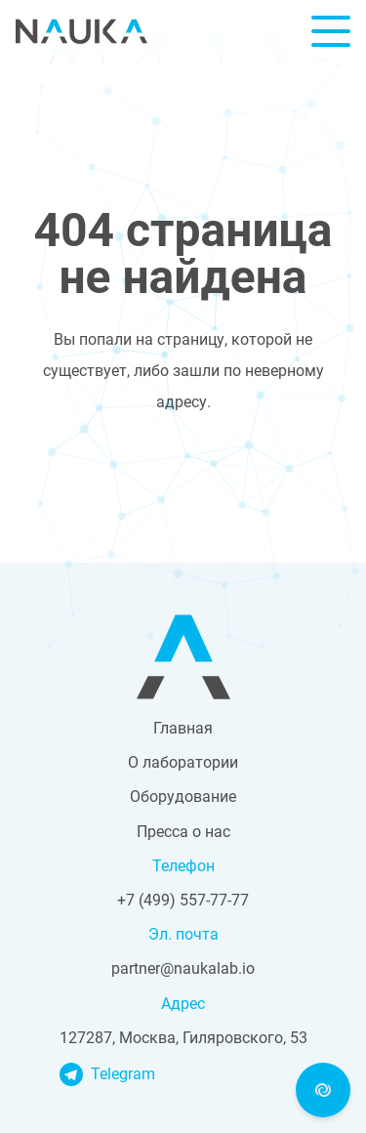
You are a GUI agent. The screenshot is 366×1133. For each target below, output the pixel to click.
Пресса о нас (183, 831)
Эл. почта (183, 934)
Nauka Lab (81, 31)
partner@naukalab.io (183, 968)
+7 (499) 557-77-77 (183, 900)
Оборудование (183, 796)
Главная (183, 728)
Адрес (183, 1003)
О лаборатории (183, 762)
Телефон (183, 866)
